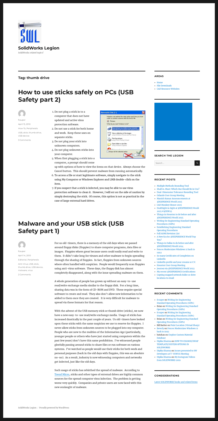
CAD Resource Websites (168, 89)
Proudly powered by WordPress (54, 407)
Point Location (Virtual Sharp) (185, 325)
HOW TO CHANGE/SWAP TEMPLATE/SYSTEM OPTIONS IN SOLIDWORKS (177, 344)
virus (30, 270)
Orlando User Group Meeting (171, 195)
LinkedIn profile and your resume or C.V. (176, 262)
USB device (23, 136)
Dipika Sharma (164, 341)
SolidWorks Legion (38, 48)
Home (160, 82)
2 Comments (24, 274)
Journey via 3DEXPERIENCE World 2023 (175, 268)
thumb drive (35, 132)
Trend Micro (61, 374)
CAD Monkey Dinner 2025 (169, 205)
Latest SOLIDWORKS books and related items (176, 382)
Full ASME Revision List (168, 233)
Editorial (22, 259)
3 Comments (24, 140)
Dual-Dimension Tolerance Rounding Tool (177, 192)
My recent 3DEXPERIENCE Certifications (176, 271)
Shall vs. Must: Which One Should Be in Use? (178, 189)
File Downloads (164, 85)
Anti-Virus (23, 264)
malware (22, 270)
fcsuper (21, 120)
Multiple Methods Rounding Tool (173, 186)
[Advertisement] (174, 122)
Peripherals (32, 128)
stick (25, 132)
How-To (22, 128)
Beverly (160, 328)
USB (20, 132)
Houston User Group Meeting (171, 265)
